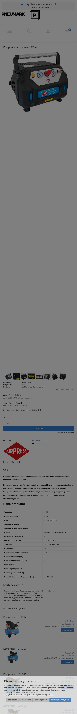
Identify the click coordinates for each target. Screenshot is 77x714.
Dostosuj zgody (41, 700)
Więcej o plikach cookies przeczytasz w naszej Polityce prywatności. (29, 694)
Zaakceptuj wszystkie (60, 700)
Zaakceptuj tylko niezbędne (19, 700)
